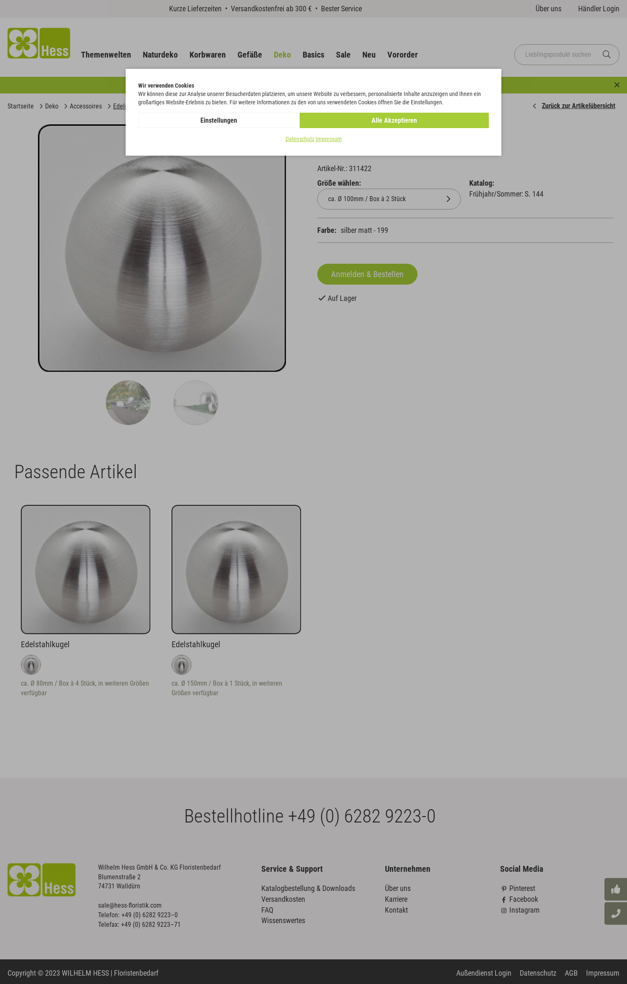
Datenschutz (300, 139)
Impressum (329, 139)
